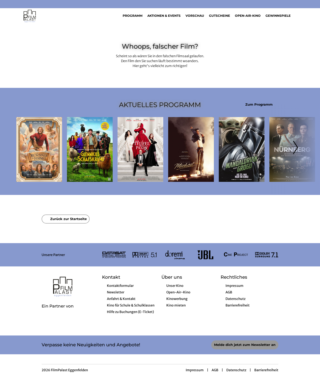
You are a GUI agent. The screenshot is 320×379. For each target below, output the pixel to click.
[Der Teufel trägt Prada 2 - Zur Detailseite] (140, 149)
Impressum (195, 370)
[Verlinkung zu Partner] (114, 255)
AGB (215, 370)
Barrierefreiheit (266, 370)
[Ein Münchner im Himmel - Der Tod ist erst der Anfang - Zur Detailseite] (39, 149)
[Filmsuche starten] (300, 15)
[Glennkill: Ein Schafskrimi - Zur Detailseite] (90, 149)
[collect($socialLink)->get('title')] (7, 4)
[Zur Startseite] (44, 15)
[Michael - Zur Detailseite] (191, 149)
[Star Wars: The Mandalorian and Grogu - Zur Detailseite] (241, 149)
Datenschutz (236, 370)
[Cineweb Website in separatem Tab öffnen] (58, 311)
